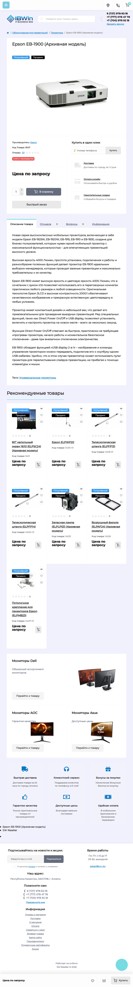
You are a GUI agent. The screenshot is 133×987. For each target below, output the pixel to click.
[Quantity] (16, 192)
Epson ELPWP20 (63, 442)
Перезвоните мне (35, 902)
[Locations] (108, 5)
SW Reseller (10, 830)
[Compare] (41, 421)
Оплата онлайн (92, 179)
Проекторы (57, 32)
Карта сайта (35, 937)
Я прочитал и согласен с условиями (37, 866)
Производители (35, 941)
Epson (33, 142)
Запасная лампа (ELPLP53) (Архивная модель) (66, 526)
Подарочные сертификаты (35, 945)
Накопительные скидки (97, 195)
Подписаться (54, 859)
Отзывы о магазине (35, 914)
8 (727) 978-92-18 (117, 13)
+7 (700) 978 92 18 (118, 20)
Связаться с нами (35, 930)
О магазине (35, 922)
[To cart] (38, 464)
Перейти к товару (27, 695)
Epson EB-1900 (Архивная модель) (24, 826)
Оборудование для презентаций (30, 32)
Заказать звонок (115, 24)
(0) (23, 153)
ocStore (73, 963)
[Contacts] (118, 5)
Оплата (31, 866)
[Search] (42, 18)
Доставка (89, 163)
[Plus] (22, 190)
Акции (35, 949)
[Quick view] (41, 408)
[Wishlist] (41, 415)
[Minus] (22, 194)
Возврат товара (35, 933)
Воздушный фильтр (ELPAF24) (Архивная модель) (106, 526)
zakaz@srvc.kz (97, 866)
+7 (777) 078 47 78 (118, 17)
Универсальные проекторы (37, 377)
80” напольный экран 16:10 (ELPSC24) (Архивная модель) (26, 446)
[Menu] (6, 5)
